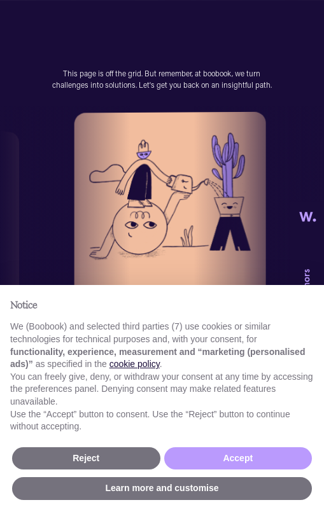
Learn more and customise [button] (161, 488)
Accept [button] (238, 458)
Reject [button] (86, 458)
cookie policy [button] (134, 364)
